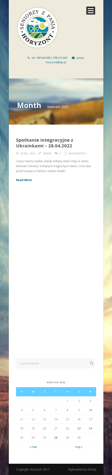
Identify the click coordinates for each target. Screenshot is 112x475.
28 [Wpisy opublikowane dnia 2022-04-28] (56, 437)
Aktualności (78, 153)
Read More (24, 180)
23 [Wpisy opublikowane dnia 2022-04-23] (79, 428)
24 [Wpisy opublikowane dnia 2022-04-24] (90, 428)
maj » (79, 447)
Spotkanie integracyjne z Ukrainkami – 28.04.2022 (44, 143)
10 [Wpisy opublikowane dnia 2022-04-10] (90, 410)
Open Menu (90, 11)
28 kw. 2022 (27, 153)
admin (47, 153)
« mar (33, 447)
